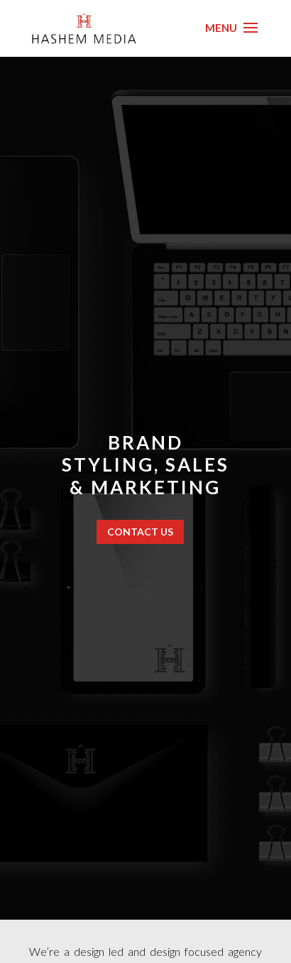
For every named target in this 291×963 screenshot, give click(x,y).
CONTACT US (140, 532)
